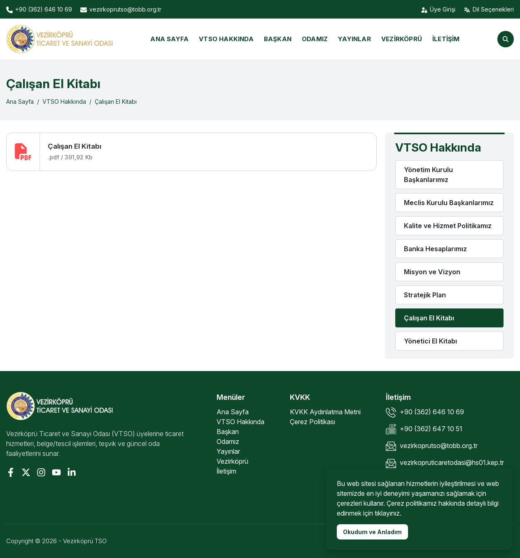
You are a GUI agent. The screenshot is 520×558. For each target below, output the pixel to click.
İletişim (446, 39)
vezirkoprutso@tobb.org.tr (432, 446)
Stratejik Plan (425, 295)
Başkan (277, 39)
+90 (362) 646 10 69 (425, 412)
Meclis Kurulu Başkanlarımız (449, 202)
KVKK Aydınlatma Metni (325, 412)
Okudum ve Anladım (372, 531)
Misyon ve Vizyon (432, 272)
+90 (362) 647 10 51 (424, 429)
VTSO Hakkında (226, 39)
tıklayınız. (388, 513)
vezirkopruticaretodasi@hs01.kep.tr (445, 463)
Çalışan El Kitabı (116, 101)
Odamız (315, 39)
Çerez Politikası (312, 422)
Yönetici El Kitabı (430, 341)
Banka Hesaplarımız (435, 249)
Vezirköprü (401, 39)
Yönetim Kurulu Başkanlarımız (428, 175)
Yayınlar (354, 39)
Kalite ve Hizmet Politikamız (448, 226)
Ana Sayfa (169, 39)
